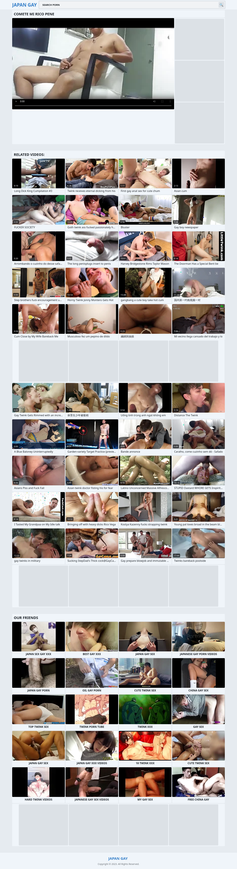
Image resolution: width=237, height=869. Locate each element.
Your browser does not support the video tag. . (93, 63)
